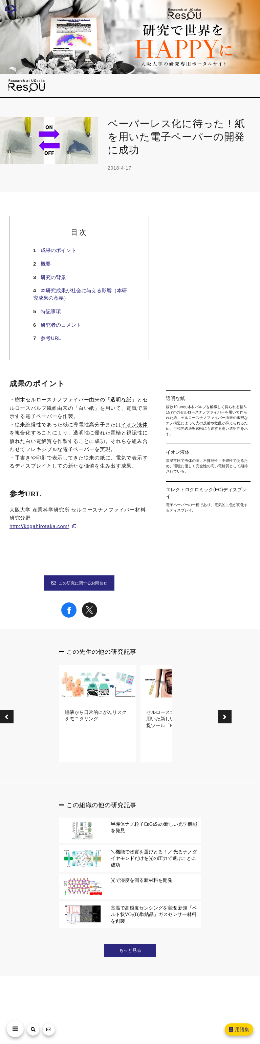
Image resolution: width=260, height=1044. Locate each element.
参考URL (51, 338)
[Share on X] (89, 616)
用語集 (238, 1029)
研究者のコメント (61, 325)
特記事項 (51, 311)
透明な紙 (121, 399)
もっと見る (130, 950)
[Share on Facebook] (69, 616)
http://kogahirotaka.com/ (39, 526)
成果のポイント (58, 250)
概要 (46, 264)
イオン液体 (134, 424)
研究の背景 (53, 277)
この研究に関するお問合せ (79, 583)
